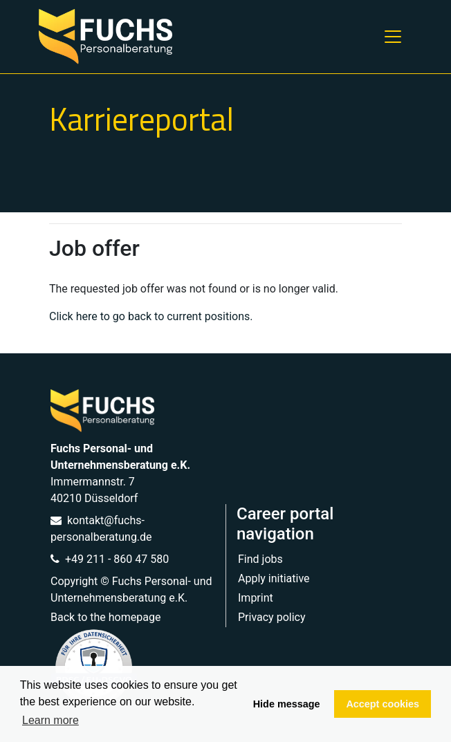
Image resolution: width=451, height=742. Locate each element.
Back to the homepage (105, 617)
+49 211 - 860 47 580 (109, 559)
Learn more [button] (50, 720)
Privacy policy (272, 617)
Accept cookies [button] (382, 703)
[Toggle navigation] (393, 36)
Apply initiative (274, 578)
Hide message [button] (286, 703)
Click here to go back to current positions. (150, 316)
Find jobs (260, 559)
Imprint (255, 597)
